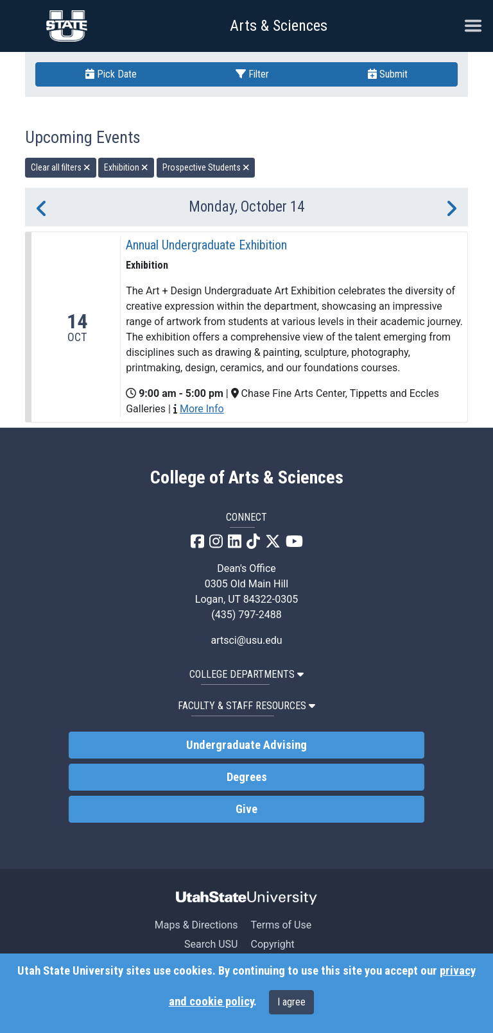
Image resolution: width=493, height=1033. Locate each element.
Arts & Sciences (278, 26)
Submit (388, 74)
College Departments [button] (246, 674)
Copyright (272, 944)
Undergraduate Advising (246, 745)
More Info (202, 409)
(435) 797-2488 (246, 615)
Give (246, 809)
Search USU (211, 944)
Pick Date (111, 74)
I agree (291, 1002)
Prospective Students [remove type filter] (206, 167)
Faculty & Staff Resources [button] (246, 705)
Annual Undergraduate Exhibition (206, 245)
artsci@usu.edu (246, 640)
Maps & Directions (196, 925)
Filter (252, 74)
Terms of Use (280, 925)
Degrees (247, 777)
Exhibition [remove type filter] (126, 167)
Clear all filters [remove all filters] (61, 167)
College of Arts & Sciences (246, 478)
